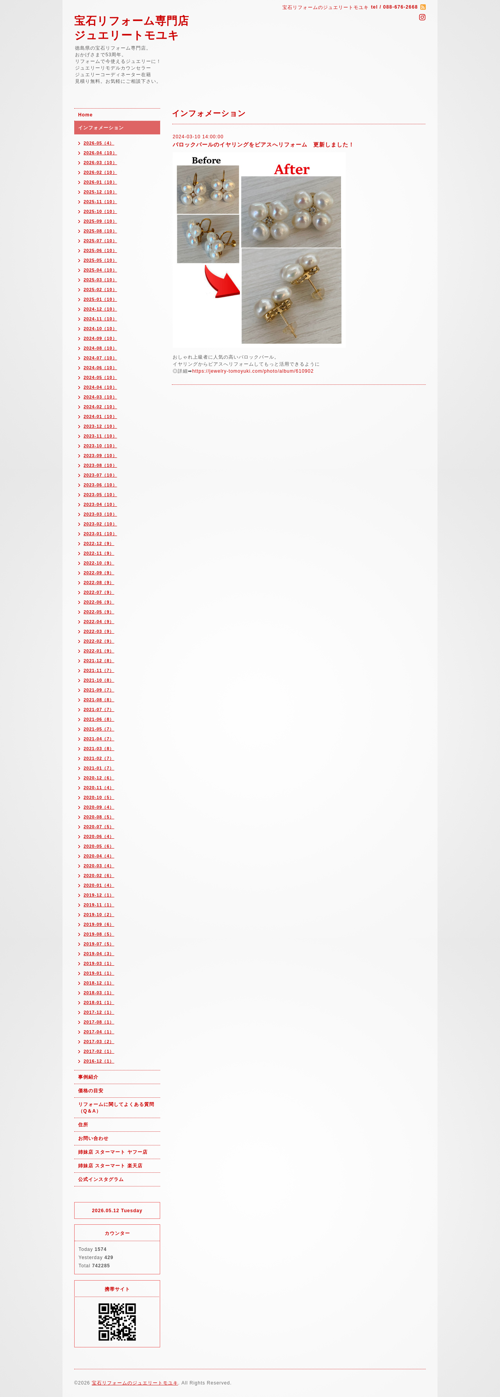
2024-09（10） (100, 338)
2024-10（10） (100, 328)
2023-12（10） (100, 426)
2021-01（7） (99, 768)
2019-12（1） (99, 895)
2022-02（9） (99, 641)
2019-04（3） (99, 953)
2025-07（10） (100, 240)
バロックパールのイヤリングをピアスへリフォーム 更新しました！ (263, 144)
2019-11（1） (99, 904)
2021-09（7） (99, 690)
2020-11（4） (99, 787)
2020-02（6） (99, 875)
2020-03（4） (99, 865)
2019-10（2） (99, 914)
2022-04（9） (99, 621)
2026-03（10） (100, 162)
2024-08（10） (100, 348)
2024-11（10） (100, 318)
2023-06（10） (100, 484)
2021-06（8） (99, 719)
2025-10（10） (100, 211)
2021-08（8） (99, 699)
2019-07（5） (99, 943)
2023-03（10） (100, 514)
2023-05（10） (100, 494)
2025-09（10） (100, 221)
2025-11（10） (100, 201)
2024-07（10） (100, 358)
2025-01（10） (100, 299)
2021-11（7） (99, 670)
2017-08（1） (99, 1022)
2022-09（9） (99, 572)
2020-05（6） (99, 846)
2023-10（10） (100, 445)
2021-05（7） (99, 729)
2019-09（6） (99, 924)
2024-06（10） (100, 367)
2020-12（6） (99, 777)
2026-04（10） (100, 152)
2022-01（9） (99, 650)
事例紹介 (88, 1077)
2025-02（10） (100, 289)
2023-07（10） (100, 475)
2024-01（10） (100, 416)
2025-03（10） (100, 279)
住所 (83, 1124)
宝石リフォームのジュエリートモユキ (135, 1383)
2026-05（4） (99, 143)
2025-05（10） (100, 260)
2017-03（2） (99, 1041)
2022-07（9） (99, 592)
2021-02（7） (99, 758)
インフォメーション (101, 127)
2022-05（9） (99, 611)
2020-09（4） (99, 807)
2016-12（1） (99, 1061)
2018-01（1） (99, 1002)
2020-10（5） (99, 797)
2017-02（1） (99, 1051)
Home (85, 115)
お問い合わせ (93, 1138)
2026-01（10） (100, 182)
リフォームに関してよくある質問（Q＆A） (116, 1108)
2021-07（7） (99, 709)
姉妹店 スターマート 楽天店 (110, 1165)
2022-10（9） (99, 563)
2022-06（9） (99, 602)
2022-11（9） (99, 553)
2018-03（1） (99, 992)
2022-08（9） (99, 582)
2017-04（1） (99, 1031)
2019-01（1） (99, 973)
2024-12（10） (100, 309)
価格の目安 (91, 1090)
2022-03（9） (99, 631)
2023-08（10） (100, 465)
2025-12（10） (100, 191)
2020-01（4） (99, 885)
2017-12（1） (99, 1012)
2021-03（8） (99, 748)
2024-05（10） (100, 377)
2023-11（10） (100, 436)
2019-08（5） (99, 934)
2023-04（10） (100, 504)
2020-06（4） (99, 836)
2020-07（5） (99, 826)
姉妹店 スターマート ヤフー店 (113, 1152)
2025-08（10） (100, 231)
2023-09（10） (100, 455)
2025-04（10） (100, 270)
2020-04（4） (99, 856)
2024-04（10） (100, 387)
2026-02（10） (100, 172)
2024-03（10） (100, 397)
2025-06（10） (100, 250)
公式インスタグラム (101, 1179)
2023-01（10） (100, 533)
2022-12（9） (99, 543)
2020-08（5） (99, 817)
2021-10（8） (99, 680)
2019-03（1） (99, 963)
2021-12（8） (99, 660)
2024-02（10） (100, 406)
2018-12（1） (99, 983)
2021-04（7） (99, 738)
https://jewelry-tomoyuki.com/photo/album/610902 (253, 371)
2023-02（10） (100, 524)
